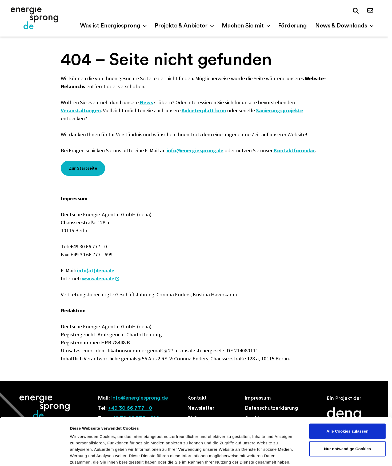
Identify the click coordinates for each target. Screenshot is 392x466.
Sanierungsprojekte (279, 110)
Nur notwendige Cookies (347, 420)
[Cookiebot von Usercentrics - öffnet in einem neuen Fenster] (34, 456)
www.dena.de (98, 278)
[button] (356, 11)
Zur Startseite (83, 168)
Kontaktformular (294, 150)
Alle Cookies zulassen (347, 403)
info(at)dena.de (95, 270)
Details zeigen (283, 455)
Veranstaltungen (81, 110)
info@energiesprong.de (195, 150)
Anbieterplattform (204, 110)
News (146, 102)
